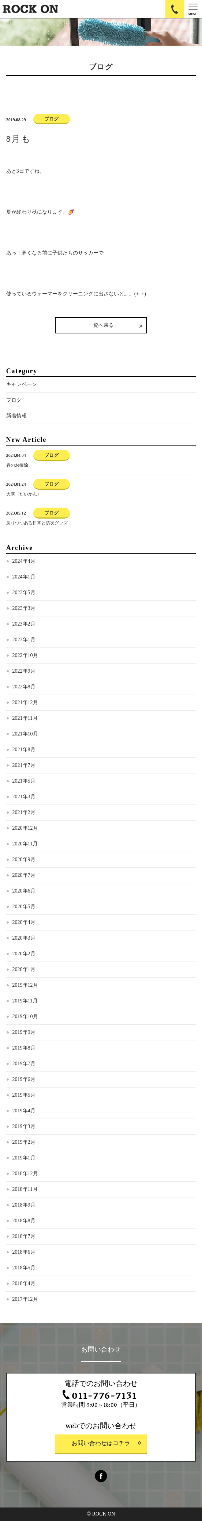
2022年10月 (25, 655)
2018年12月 (25, 1173)
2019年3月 (23, 1126)
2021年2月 (23, 812)
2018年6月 (23, 1252)
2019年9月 (23, 1032)
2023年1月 (23, 639)
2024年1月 (23, 577)
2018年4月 (23, 1283)
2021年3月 (23, 796)
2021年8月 (23, 749)
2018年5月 (23, 1267)
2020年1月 (23, 969)
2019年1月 (23, 1158)
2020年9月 (23, 859)
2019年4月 (23, 1110)
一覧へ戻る (101, 325)
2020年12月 (25, 828)
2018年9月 (23, 1205)
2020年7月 (23, 875)
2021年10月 (25, 734)
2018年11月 (25, 1189)
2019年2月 (23, 1142)
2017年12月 (25, 1299)
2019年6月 (23, 1079)
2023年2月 (23, 624)
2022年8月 (23, 686)
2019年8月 (23, 1048)
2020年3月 (23, 938)
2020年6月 (23, 891)
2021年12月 (25, 702)
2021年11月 (25, 718)
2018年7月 (23, 1236)
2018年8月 (23, 1220)
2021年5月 (23, 781)
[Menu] (193, 9)
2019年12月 (25, 985)
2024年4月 (23, 561)
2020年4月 (23, 922)
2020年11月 (25, 844)
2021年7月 (23, 765)
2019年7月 (23, 1063)
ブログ (14, 400)
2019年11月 (25, 1001)
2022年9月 (23, 671)
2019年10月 (25, 1016)
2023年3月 (23, 608)
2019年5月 (23, 1095)
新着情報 (16, 416)
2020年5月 (23, 906)
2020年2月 (23, 953)
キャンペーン (21, 384)
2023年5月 (23, 592)
